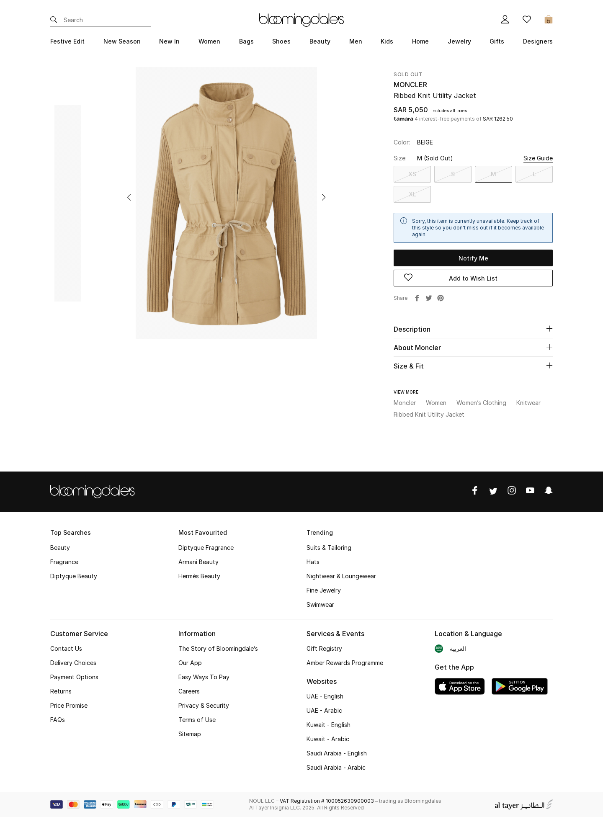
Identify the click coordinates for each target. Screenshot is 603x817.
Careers (189, 691)
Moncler (410, 84)
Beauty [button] (319, 41)
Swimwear (320, 604)
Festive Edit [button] (67, 41)
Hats (313, 561)
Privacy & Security (203, 705)
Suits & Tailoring (329, 547)
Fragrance (64, 561)
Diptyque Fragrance (206, 547)
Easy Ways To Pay (203, 676)
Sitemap (189, 733)
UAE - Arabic (324, 710)
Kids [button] (387, 41)
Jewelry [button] (459, 41)
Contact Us (66, 648)
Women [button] (209, 41)
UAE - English (325, 696)
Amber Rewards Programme (345, 662)
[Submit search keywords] (53, 20)
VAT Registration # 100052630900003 (327, 801)
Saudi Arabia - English (337, 753)
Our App (190, 662)
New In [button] (169, 41)
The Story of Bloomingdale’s (218, 648)
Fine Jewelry (324, 590)
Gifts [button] (497, 41)
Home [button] (420, 41)
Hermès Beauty (199, 576)
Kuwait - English (328, 724)
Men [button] (355, 41)
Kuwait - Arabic (328, 738)
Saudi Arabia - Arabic (336, 767)
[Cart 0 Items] (548, 20)
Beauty (60, 547)
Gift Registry (324, 648)
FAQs (57, 719)
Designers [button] (538, 41)
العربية (458, 648)
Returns (61, 691)
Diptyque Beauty (73, 576)
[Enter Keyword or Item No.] (107, 20)
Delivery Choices (73, 662)
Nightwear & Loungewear (341, 576)
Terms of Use (197, 719)
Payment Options (74, 676)
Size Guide (538, 158)
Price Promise (69, 705)
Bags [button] (246, 41)
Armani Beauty (198, 561)
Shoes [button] (281, 41)
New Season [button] (122, 41)
